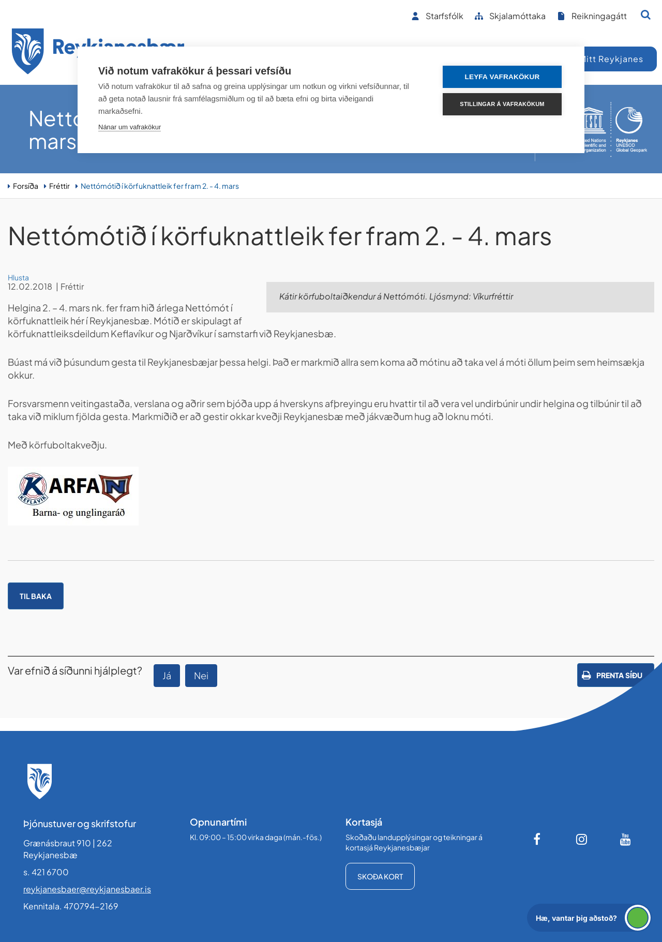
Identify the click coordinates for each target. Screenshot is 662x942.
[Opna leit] (645, 14)
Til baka (36, 596)
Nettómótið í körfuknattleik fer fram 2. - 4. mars (160, 185)
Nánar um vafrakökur (129, 127)
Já (166, 675)
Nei (201, 675)
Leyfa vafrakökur (502, 77)
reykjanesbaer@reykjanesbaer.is (87, 889)
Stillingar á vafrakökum (502, 104)
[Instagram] (582, 839)
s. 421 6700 (46, 871)
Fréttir (59, 185)
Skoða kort (380, 876)
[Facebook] (538, 839)
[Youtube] (626, 839)
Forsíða (25, 185)
